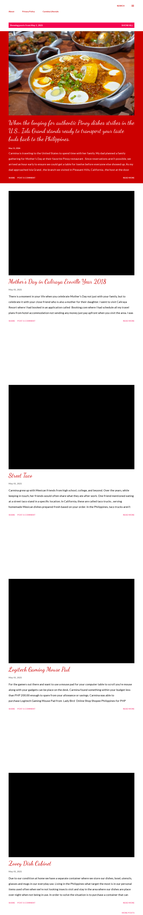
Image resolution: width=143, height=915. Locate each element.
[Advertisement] (71, 354)
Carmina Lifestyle (51, 11)
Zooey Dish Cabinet (30, 863)
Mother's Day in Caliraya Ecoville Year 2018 (57, 281)
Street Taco (20, 475)
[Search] (121, 5)
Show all (127, 25)
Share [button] (12, 178)
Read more (128, 178)
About (11, 11)
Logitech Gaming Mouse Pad (39, 669)
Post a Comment (26, 178)
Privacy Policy (28, 11)
